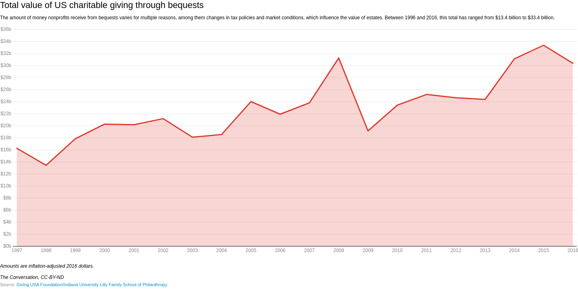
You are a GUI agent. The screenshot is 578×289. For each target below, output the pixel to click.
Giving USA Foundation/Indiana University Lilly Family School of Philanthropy (91, 284)
